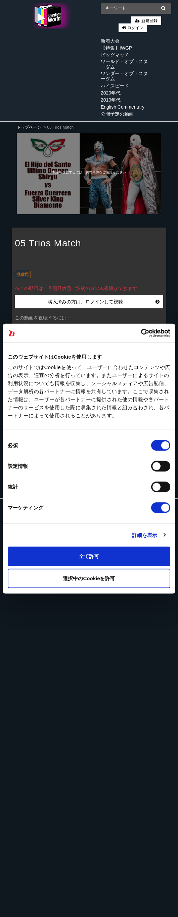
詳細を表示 (145, 535)
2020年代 (111, 93)
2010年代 (111, 100)
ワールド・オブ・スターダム (124, 64)
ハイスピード (115, 85)
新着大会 (110, 41)
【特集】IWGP (116, 48)
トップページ (29, 127)
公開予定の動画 (117, 114)
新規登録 (149, 20)
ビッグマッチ (115, 55)
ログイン (135, 27)
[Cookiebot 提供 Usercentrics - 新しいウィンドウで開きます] (141, 333)
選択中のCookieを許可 (89, 578)
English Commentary (122, 107)
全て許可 (89, 556)
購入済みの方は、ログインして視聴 (104, 301)
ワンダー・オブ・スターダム (124, 76)
